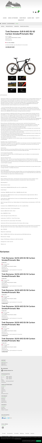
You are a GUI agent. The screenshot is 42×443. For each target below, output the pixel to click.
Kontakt (2, 387)
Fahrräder (4, 23)
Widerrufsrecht (4, 402)
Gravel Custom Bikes (13, 18)
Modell (2, 26)
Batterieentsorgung (4, 393)
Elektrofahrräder (10, 23)
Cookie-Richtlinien (18, 438)
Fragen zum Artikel (24, 26)
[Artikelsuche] (33, 12)
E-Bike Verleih (23, 18)
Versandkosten (3, 401)
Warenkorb (3, 398)
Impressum (3, 389)
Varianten (16, 26)
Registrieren (3, 408)
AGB (2, 392)
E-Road (16, 23)
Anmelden (3, 407)
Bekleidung (22, 433)
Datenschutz (3, 391)
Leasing (5, 18)
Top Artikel (3, 399)
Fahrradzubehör (10, 433)
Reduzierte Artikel (5, 436)
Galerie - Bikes (31, 18)
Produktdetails (9, 26)
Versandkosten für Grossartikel (16, 286)
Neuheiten (32, 433)
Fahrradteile (16, 433)
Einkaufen (21, 20)
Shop (37, 18)
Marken (11, 436)
